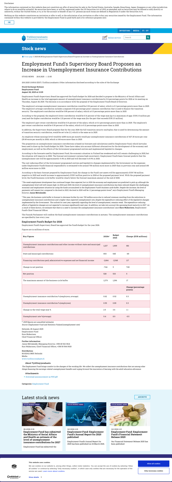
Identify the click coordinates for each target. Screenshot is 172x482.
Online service (114, 38)
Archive (142, 397)
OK (9, 22)
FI (143, 30)
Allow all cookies (153, 464)
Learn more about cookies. (54, 472)
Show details (34, 478)
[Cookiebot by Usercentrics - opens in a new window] (14, 477)
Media (136, 30)
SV (147, 30)
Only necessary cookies (153, 471)
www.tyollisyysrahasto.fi (33, 359)
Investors (124, 30)
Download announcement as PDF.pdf (42, 377)
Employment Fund (40, 384)
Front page (28, 57)
